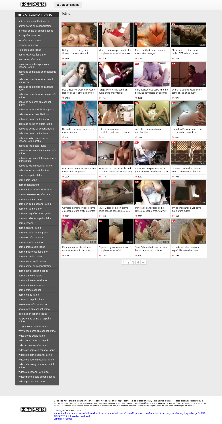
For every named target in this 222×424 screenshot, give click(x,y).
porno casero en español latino (35, 194)
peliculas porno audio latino (33, 119)
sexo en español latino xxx (32, 304)
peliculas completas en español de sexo (37, 73)
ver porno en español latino (33, 326)
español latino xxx (28, 45)
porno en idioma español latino (35, 218)
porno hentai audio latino (32, 261)
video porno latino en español (34, 340)
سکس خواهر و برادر (191, 413)
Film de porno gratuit (104, 413)
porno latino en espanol (31, 285)
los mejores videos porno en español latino (33, 65)
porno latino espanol (29, 289)
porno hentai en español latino (34, 266)
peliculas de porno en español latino (34, 103)
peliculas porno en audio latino (35, 123)
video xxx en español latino (33, 345)
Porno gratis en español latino (79, 413)
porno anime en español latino (34, 189)
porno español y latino (30, 242)
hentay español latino (30, 59)
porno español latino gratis (33, 232)
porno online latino (28, 294)
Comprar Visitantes (63, 419)
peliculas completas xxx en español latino (37, 96)
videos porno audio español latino (36, 376)
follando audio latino (29, 49)
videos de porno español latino (35, 354)
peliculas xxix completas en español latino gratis (33, 139)
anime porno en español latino (34, 26)
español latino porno (29, 40)
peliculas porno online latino (33, 133)
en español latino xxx (29, 35)
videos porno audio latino (32, 381)
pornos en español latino (31, 299)
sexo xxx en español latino (32, 313)
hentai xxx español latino (32, 54)
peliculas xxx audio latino (32, 145)
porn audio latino (27, 180)
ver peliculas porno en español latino (34, 320)
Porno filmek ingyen (158, 413)
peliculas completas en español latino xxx (35, 81)
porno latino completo (30, 275)
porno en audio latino (30, 208)
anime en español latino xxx (33, 21)
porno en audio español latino (34, 203)
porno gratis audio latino (31, 246)
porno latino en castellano (32, 280)
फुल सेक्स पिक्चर (175, 413)
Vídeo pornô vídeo (123, 413)
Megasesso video (140, 413)
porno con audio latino (30, 199)
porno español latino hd (31, 237)
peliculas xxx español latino (33, 170)
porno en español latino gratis (34, 213)
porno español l (26, 223)
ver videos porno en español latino (37, 330)
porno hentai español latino (33, 270)
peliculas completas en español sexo (35, 88)
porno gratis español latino (33, 251)
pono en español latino (30, 175)
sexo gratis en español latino (34, 309)
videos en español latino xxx (33, 371)
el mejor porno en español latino (35, 30)
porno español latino (29, 227)
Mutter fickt (59, 413)
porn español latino (28, 184)
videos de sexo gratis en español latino (36, 366)
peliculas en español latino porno (36, 109)
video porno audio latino (31, 335)
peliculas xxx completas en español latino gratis (37, 159)
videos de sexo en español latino (36, 359)
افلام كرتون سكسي (81, 416)
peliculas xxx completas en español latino (37, 152)
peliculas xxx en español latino (35, 165)
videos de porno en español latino (36, 350)
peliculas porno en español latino (36, 128)
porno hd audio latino (30, 256)
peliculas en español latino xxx (35, 114)
